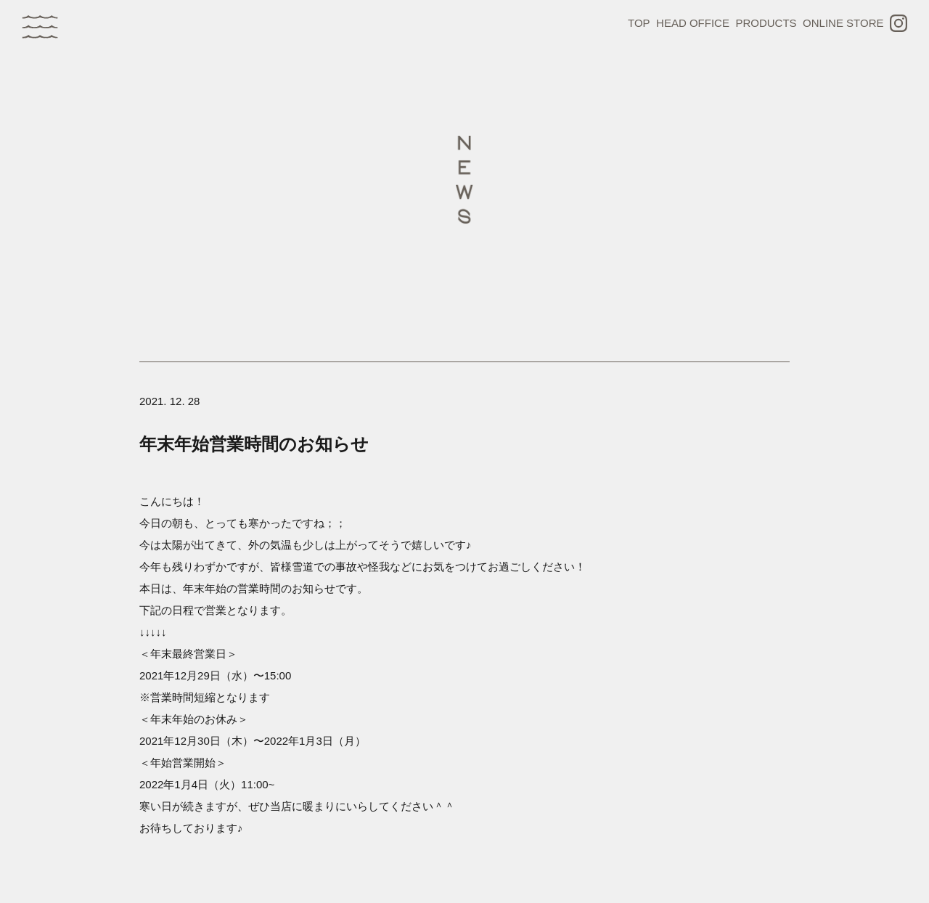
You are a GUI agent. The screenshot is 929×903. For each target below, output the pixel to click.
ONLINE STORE (843, 23)
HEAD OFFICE (692, 23)
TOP (639, 23)
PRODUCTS (765, 23)
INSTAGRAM (898, 23)
